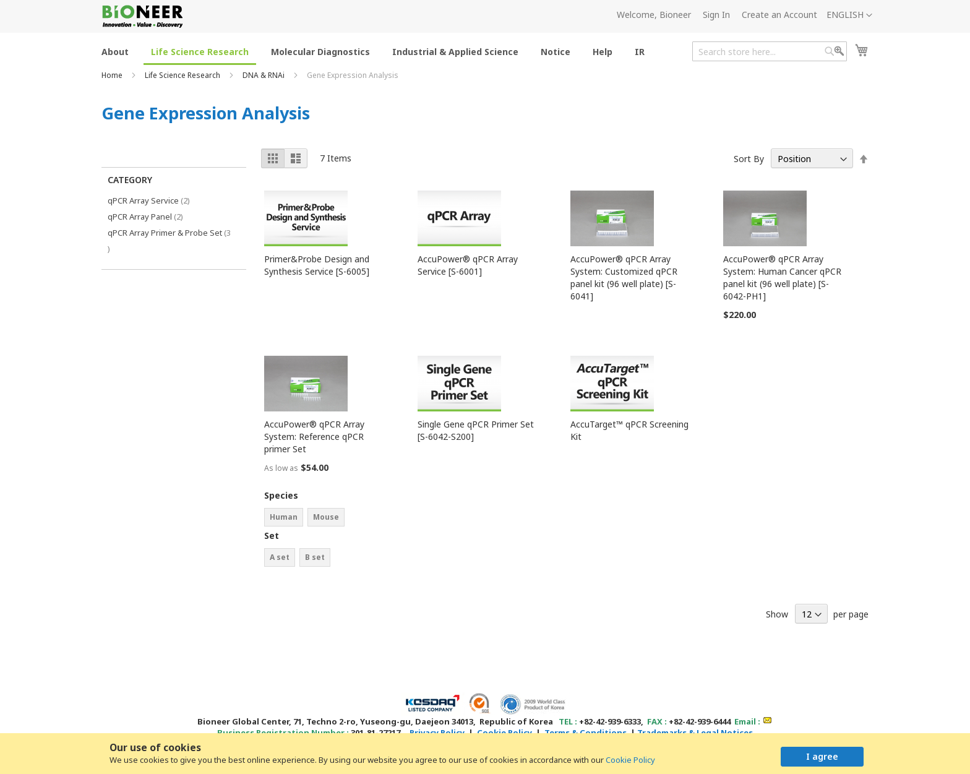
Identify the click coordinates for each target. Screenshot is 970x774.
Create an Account (779, 14)
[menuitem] (115, 51)
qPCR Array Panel (154, 216)
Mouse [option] (326, 517)
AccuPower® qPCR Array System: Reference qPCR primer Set (314, 436)
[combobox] (769, 51)
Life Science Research (183, 75)
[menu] (376, 51)
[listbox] (326, 519)
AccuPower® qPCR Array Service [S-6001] (468, 265)
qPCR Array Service (157, 200)
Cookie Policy (630, 759)
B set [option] (315, 557)
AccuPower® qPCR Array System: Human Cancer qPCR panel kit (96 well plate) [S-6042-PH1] (782, 277)
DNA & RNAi (264, 75)
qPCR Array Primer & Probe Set (169, 240)
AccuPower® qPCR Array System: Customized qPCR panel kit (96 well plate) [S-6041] (623, 277)
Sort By (749, 159)
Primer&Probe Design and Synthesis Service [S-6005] (316, 265)
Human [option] (284, 517)
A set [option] (280, 557)
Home (112, 75)
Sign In (716, 14)
